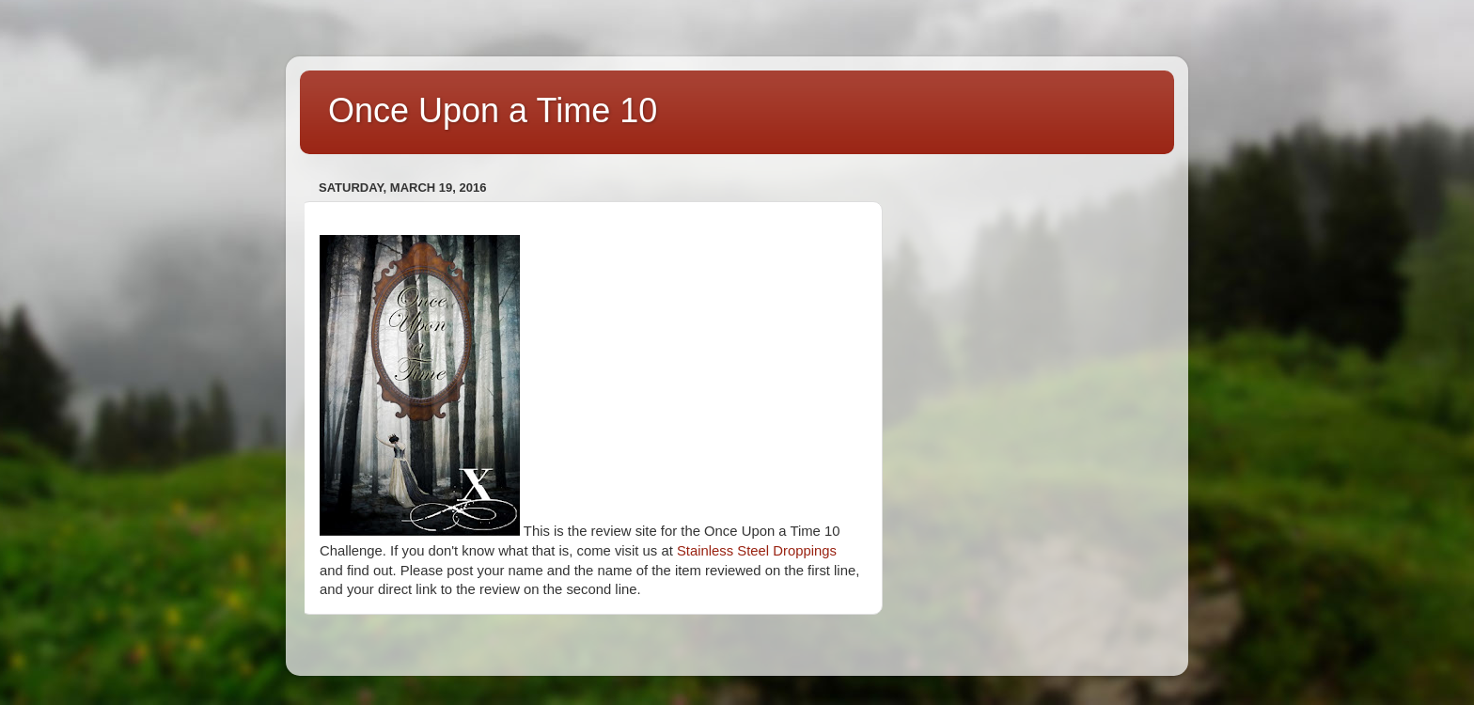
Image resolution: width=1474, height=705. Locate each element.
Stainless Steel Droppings (757, 550)
